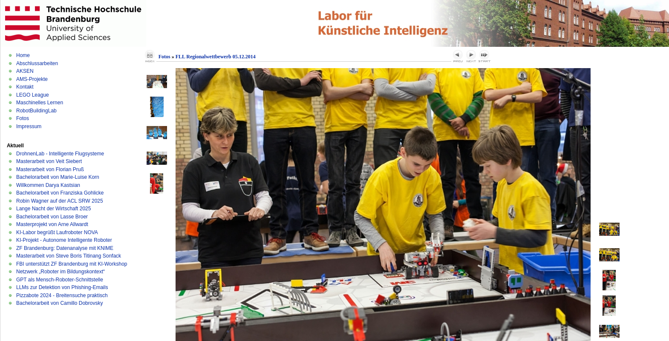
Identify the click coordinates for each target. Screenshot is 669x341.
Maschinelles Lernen (39, 103)
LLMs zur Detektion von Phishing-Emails (62, 287)
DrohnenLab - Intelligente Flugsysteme (60, 154)
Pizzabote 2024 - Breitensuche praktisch (62, 295)
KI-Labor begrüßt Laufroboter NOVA (57, 232)
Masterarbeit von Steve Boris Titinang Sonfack (68, 256)
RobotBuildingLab (36, 111)
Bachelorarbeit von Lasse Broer (52, 217)
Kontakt (25, 87)
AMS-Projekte (32, 79)
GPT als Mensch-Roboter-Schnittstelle (59, 280)
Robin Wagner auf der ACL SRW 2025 (59, 201)
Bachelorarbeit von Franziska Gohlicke (60, 193)
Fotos (22, 118)
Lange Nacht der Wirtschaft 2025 (53, 209)
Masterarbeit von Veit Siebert (49, 161)
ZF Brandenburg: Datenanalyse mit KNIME (64, 248)
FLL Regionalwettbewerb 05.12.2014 (216, 57)
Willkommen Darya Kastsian (48, 185)
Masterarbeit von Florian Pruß (50, 169)
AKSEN (25, 71)
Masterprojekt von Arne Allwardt (52, 224)
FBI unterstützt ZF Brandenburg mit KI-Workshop (71, 264)
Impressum (28, 126)
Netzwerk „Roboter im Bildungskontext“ (60, 272)
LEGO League (32, 95)
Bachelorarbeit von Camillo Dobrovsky (59, 303)
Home (23, 55)
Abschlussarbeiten (37, 63)
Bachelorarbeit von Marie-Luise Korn (57, 177)
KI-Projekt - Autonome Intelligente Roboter (64, 240)
